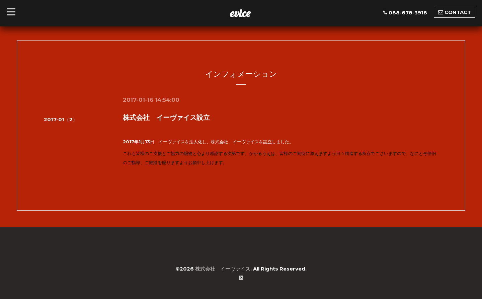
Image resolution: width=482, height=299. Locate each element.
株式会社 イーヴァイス (222, 269)
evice (240, 13)
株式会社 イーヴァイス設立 (166, 118)
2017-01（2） (61, 119)
